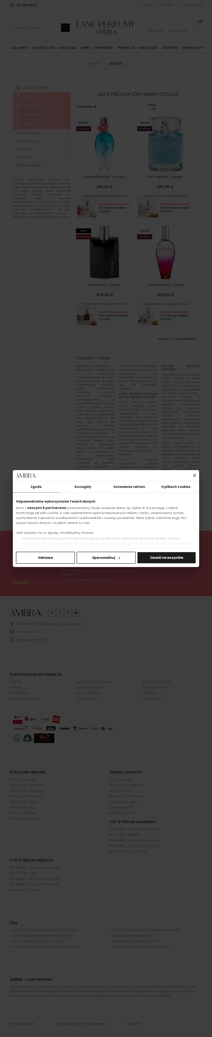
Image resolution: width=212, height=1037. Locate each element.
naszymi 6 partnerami (46, 508)
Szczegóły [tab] (82, 486)
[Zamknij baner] (194, 475)
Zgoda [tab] (36, 486)
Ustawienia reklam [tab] (129, 486)
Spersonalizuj (106, 557)
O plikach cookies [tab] (176, 486)
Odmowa (45, 557)
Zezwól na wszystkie (166, 557)
